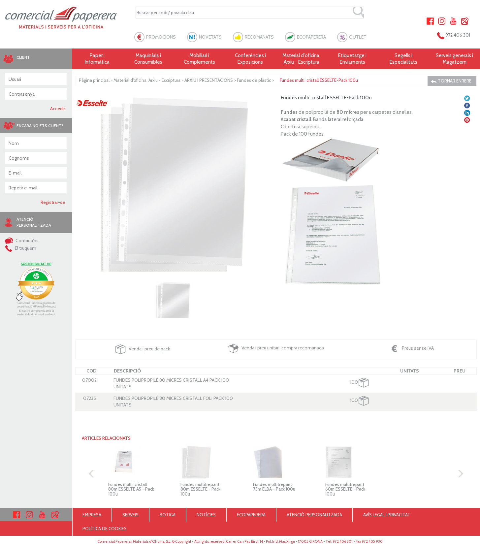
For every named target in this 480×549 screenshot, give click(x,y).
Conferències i (250, 58)
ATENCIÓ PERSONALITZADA (314, 514)
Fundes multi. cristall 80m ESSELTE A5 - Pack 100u (131, 489)
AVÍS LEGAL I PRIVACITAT (386, 514)
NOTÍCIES (206, 514)
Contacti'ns (22, 240)
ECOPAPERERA (311, 37)
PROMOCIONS (161, 37)
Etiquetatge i (352, 58)
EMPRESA (91, 514)
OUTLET (358, 37)
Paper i (97, 58)
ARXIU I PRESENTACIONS (208, 80)
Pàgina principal (94, 80)
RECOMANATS (259, 37)
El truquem (20, 248)
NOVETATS (210, 37)
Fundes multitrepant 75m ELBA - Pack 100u (274, 487)
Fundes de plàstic (254, 80)
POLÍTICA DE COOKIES (104, 528)
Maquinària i (148, 58)
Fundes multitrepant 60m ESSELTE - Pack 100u (345, 489)
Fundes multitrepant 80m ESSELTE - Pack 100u (200, 489)
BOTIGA (168, 514)
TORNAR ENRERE (451, 81)
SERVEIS (130, 514)
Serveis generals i (454, 58)
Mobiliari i (199, 58)
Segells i (403, 58)
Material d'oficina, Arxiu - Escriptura (301, 58)
